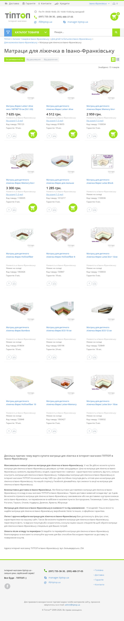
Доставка (99, 574)
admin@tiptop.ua (72, 604)
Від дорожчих (51, 59)
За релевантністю (14, 59)
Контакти (99, 584)
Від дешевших (34, 59)
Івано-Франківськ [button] (98, 3)
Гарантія (99, 579)
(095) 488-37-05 (75, 571)
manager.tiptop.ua (78, 22)
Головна (99, 570)
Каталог (27, 32)
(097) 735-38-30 (57, 571)
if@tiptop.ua (54, 582)
